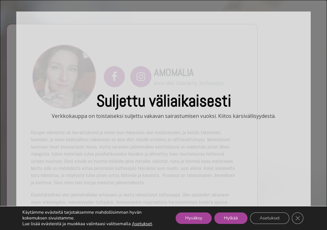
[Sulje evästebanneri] (297, 218)
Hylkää (231, 218)
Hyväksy (193, 218)
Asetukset (142, 224)
